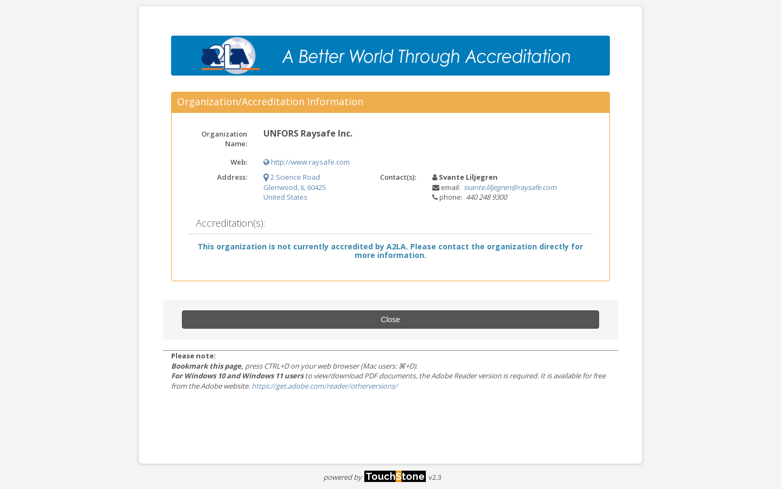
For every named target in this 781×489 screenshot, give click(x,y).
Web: (238, 162)
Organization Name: (224, 139)
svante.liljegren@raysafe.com (510, 187)
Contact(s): (398, 177)
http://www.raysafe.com (306, 162)
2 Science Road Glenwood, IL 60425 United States (294, 187)
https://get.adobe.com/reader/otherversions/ (324, 386)
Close (390, 319)
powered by (374, 477)
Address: (232, 177)
